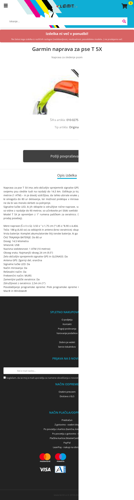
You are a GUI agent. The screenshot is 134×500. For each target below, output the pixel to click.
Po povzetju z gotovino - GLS (67, 433)
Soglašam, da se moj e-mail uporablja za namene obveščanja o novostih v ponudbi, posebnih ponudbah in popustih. (66, 377)
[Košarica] (123, 6)
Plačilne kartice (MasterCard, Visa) (67, 438)
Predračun (67, 420)
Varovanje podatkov (67, 333)
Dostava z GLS (67, 396)
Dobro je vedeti (67, 342)
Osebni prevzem (67, 391)
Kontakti (67, 324)
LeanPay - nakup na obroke (67, 447)
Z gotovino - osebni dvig (67, 424)
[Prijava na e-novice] (127, 370)
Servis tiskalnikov (67, 346)
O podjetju (67, 319)
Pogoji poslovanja (67, 328)
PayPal (67, 442)
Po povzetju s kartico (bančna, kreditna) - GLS (67, 429)
